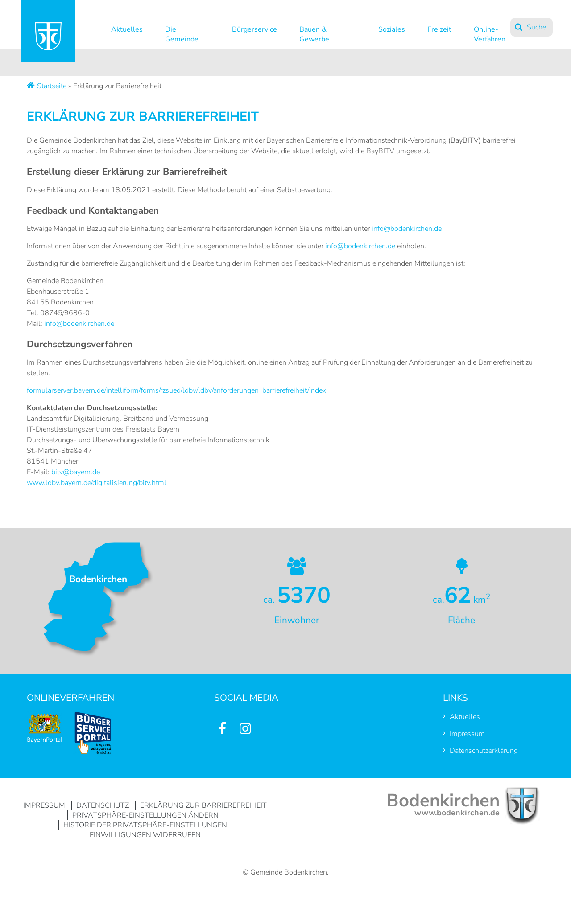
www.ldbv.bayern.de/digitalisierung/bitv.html (96, 483)
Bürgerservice (254, 29)
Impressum (467, 734)
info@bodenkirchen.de (407, 229)
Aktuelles (127, 29)
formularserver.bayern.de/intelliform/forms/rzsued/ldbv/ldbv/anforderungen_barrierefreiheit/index (176, 390)
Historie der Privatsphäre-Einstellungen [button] (145, 825)
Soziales (391, 29)
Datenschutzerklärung (484, 751)
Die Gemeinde (182, 32)
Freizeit (439, 29)
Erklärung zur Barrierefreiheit (203, 805)
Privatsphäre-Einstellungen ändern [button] (145, 815)
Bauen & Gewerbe (314, 32)
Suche (536, 27)
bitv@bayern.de (75, 472)
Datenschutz (102, 805)
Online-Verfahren (489, 32)
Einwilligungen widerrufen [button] (145, 835)
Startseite (51, 86)
